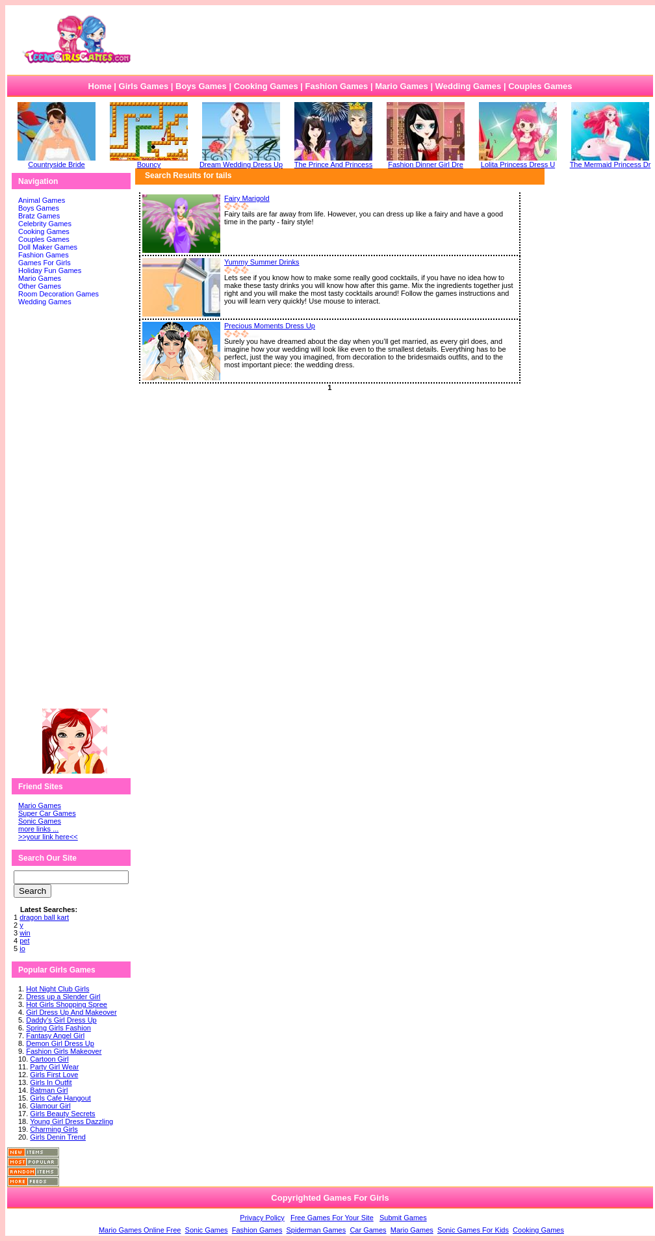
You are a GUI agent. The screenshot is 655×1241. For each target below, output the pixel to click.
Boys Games (201, 86)
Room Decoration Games (58, 294)
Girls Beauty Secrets (62, 1113)
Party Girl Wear (54, 1067)
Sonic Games (39, 821)
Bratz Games (39, 216)
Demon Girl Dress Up (60, 1043)
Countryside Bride (57, 161)
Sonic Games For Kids (473, 1230)
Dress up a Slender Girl (63, 996)
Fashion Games (336, 86)
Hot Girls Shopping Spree (66, 1004)
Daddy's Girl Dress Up (61, 1020)
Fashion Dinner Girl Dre (426, 161)
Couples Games (540, 86)
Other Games (39, 286)
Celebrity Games (44, 224)
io (22, 948)
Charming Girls (53, 1129)
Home (100, 86)
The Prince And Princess (333, 161)
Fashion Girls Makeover (63, 1051)
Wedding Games (468, 86)
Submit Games (403, 1217)
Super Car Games (47, 813)
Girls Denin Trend (58, 1137)
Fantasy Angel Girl (55, 1035)
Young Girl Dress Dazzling (71, 1121)
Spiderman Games (316, 1230)
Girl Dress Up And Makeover (71, 1012)
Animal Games (41, 200)
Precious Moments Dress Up (269, 326)
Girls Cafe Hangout (60, 1098)
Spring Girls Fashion (58, 1028)
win (25, 933)
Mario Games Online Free (140, 1230)
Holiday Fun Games (49, 270)
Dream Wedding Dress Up (241, 161)
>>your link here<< (48, 837)
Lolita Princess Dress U (518, 161)
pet (24, 941)
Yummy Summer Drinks (262, 262)
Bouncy (149, 161)
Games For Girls (44, 263)
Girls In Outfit (50, 1082)
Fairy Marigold (247, 198)
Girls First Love (54, 1074)
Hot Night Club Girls (57, 989)
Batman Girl (49, 1090)
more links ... (38, 829)
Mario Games (401, 86)
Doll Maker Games (47, 247)
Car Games (368, 1230)
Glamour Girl (50, 1106)
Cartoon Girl (49, 1059)
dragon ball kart (44, 917)
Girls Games (144, 86)
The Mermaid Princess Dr (610, 161)
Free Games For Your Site (332, 1217)
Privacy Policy (262, 1217)
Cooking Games (266, 86)
